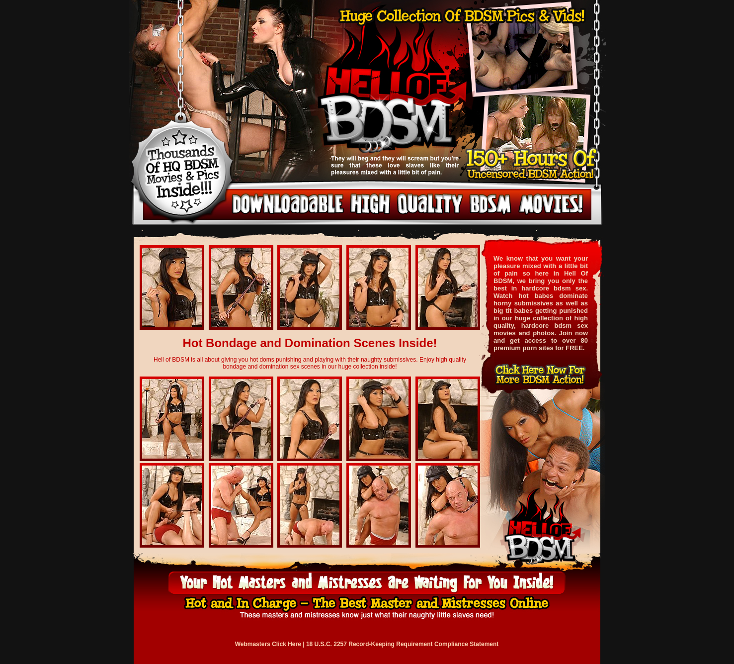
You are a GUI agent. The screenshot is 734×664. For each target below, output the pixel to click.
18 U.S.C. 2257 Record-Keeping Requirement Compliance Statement (402, 644)
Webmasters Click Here (268, 644)
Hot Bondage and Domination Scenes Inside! (309, 343)
